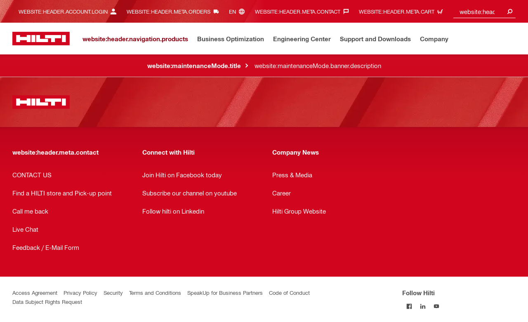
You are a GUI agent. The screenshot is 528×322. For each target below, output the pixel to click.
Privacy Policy (80, 292)
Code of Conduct (289, 292)
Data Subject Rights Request (47, 301)
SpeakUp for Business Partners (225, 292)
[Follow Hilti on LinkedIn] (422, 306)
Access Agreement (34, 292)
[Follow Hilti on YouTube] (436, 306)
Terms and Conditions (155, 292)
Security (113, 292)
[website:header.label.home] (41, 38)
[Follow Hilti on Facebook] (409, 306)
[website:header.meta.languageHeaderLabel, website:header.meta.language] (239, 11)
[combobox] (484, 11)
